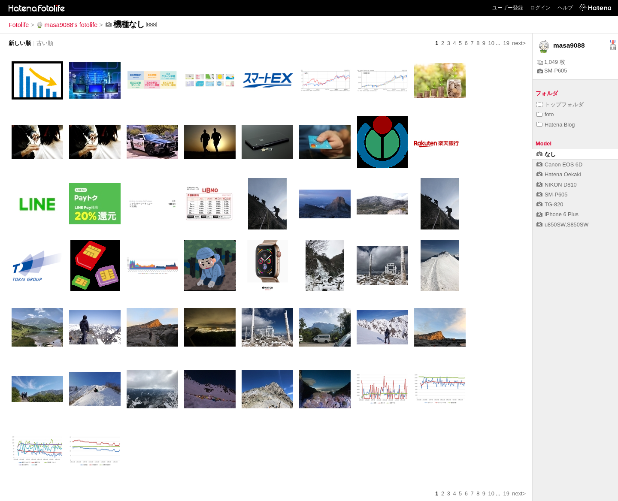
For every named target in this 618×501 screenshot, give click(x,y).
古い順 (44, 43)
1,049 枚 (551, 62)
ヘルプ (565, 8)
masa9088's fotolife (67, 24)
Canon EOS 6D (559, 164)
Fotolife (19, 24)
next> (519, 43)
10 (491, 43)
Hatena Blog (555, 124)
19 (506, 43)
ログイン (540, 8)
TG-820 (549, 204)
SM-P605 (552, 70)
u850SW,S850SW (562, 224)
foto (545, 114)
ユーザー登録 (507, 8)
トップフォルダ (560, 104)
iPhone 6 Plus (557, 214)
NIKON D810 (556, 184)
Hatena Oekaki (558, 174)
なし (546, 154)
